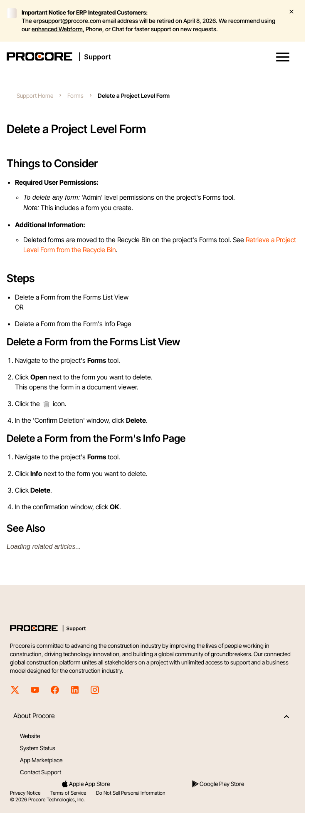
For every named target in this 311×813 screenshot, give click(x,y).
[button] (282, 57)
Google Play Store (217, 784)
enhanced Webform (57, 28)
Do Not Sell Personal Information (130, 793)
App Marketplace (41, 759)
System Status (37, 747)
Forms (75, 95)
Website (30, 735)
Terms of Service (68, 793)
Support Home (35, 95)
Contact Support (40, 772)
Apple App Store (85, 784)
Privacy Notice (25, 793)
